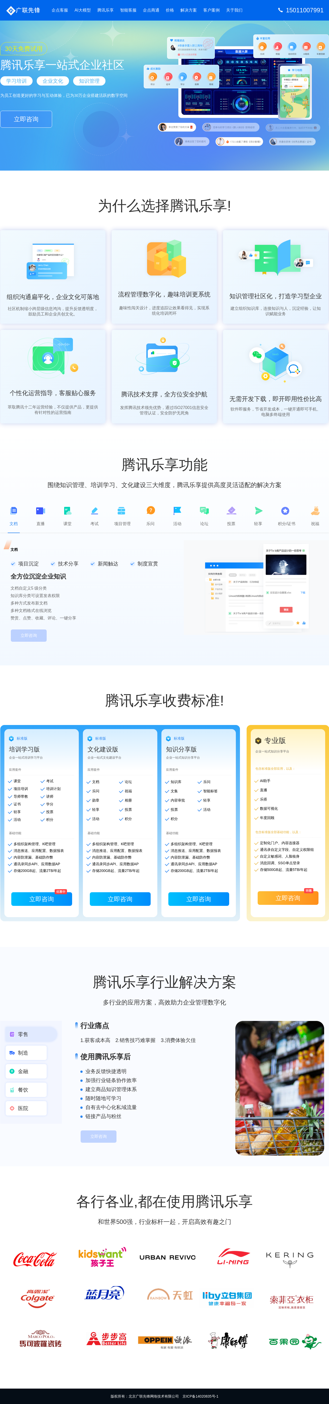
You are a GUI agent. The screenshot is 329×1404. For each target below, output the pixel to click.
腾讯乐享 (105, 10)
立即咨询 (26, 119)
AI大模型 (82, 10)
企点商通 (151, 10)
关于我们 (234, 10)
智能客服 (128, 10)
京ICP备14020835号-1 (200, 1396)
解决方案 (188, 10)
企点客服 (60, 10)
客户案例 (211, 10)
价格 (170, 10)
